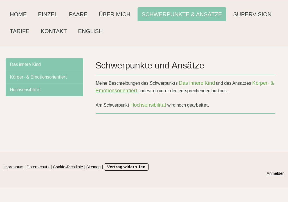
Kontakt (54, 31)
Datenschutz (38, 167)
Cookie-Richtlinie (68, 167)
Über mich (114, 14)
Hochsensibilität (25, 89)
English (90, 31)
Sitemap (93, 167)
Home (18, 14)
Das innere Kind (25, 64)
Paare (78, 14)
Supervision (252, 14)
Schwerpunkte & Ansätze (182, 14)
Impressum (13, 167)
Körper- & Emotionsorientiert (38, 77)
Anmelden (276, 173)
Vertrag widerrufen (126, 167)
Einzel (48, 14)
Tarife (20, 31)
